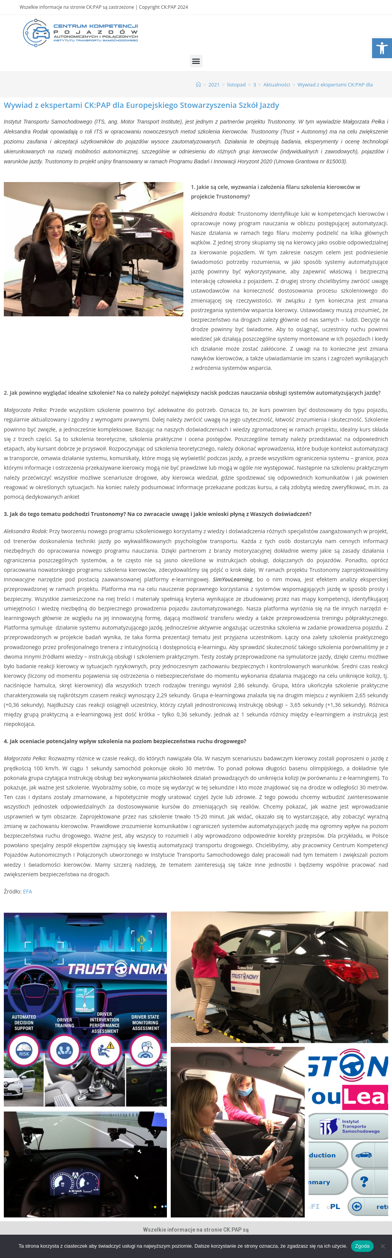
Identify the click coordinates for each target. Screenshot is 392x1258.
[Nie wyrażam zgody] (382, 1246)
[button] (196, 61)
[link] (382, 48)
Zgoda (362, 1246)
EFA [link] (27, 891)
